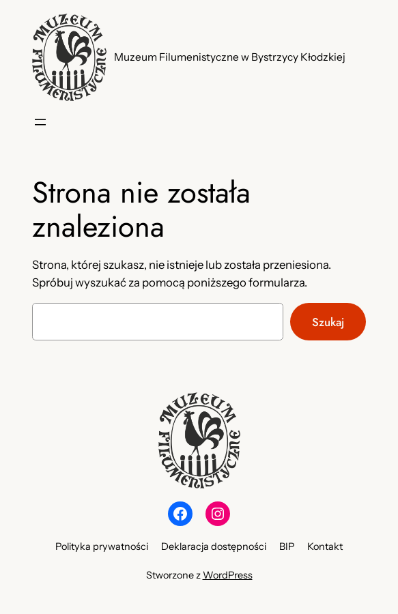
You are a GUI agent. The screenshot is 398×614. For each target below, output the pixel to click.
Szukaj (328, 322)
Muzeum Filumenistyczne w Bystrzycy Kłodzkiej (229, 56)
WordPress (228, 575)
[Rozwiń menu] (40, 122)
